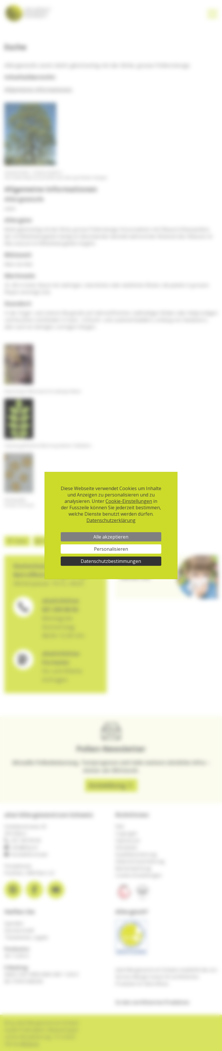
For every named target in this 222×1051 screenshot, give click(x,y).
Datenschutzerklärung (111, 520)
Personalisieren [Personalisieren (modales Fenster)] (111, 549)
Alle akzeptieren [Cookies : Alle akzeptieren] (110, 537)
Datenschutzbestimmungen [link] (111, 561)
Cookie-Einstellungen (129, 501)
